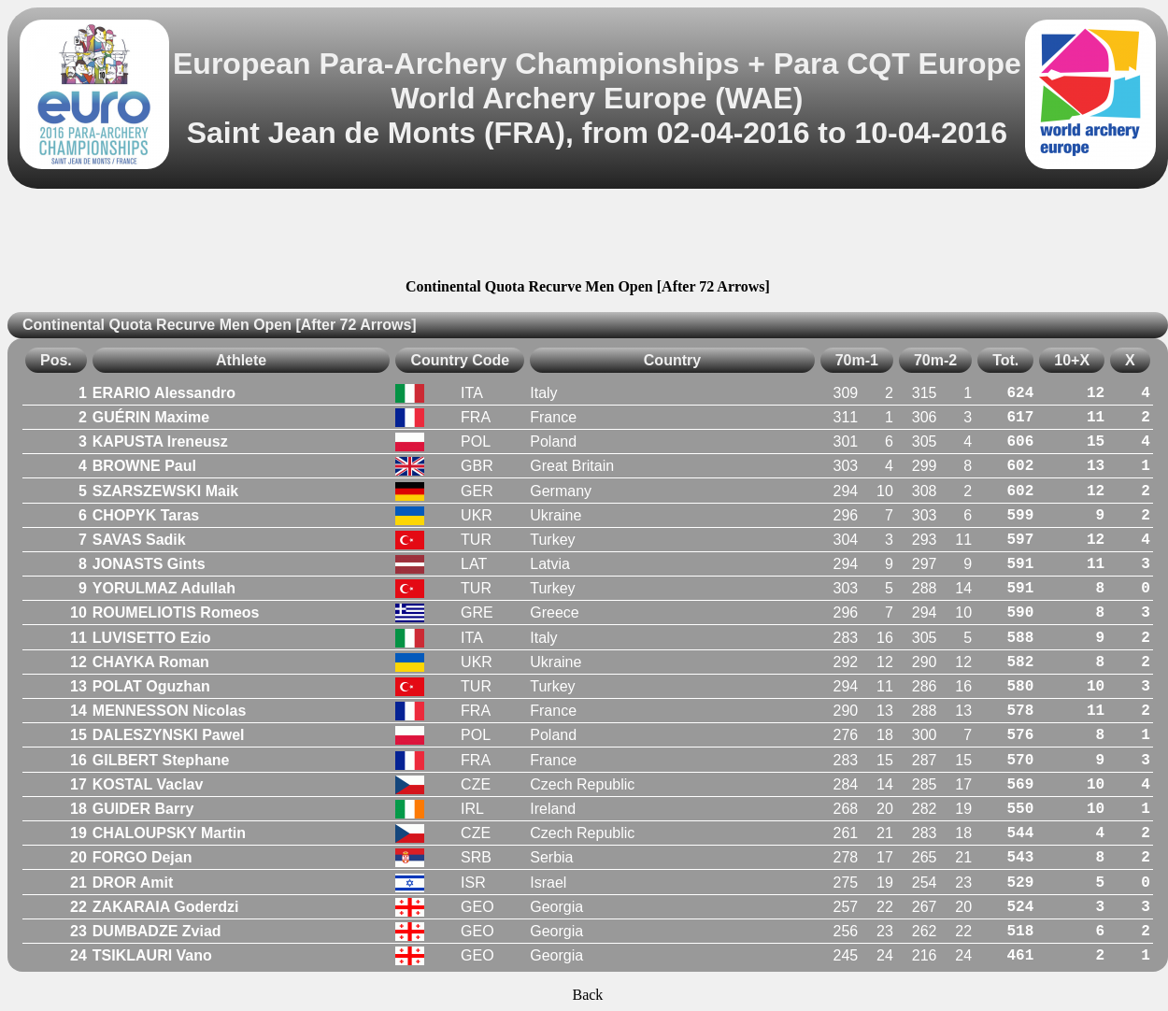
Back (587, 995)
